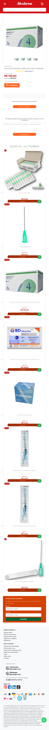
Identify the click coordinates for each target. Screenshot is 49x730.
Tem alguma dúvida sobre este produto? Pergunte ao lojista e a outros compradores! (24, 119)
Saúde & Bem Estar (10, 636)
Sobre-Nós (7, 656)
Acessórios (7, 640)
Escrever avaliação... (24, 106)
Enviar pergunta (24, 134)
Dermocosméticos (10, 634)
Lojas (5, 654)
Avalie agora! (29, 71)
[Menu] (5, 4)
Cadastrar (23, 619)
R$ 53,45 (13, 78)
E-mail (8, 612)
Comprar (13, 85)
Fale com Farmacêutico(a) (12, 650)
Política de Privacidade (11, 646)
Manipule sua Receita (11, 652)
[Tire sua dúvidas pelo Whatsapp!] (43, 720)
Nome (8, 606)
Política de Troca (9, 648)
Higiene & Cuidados (10, 638)
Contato (6, 658)
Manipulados (8, 632)
